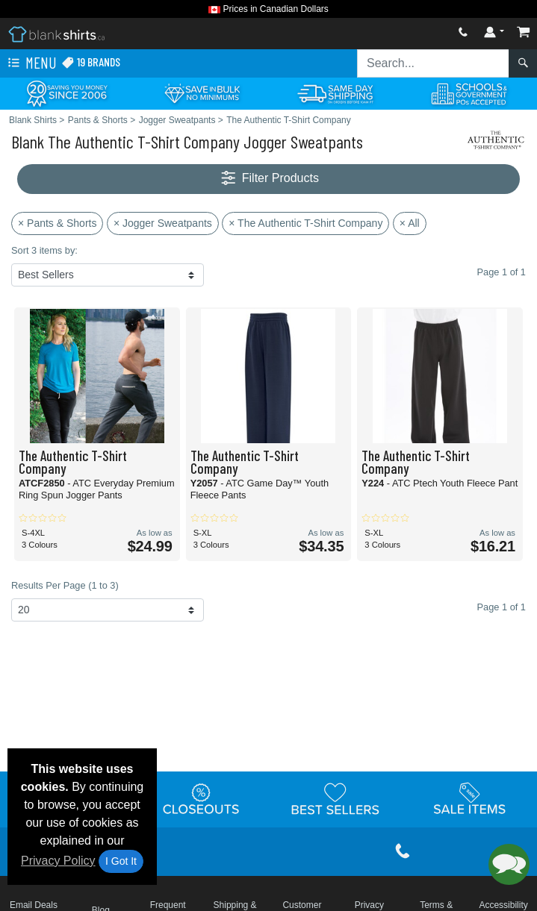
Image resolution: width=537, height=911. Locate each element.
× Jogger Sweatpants (163, 223)
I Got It (121, 861)
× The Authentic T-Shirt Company (305, 223)
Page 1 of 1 (501, 607)
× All (410, 223)
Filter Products (268, 179)
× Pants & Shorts (57, 223)
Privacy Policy (58, 860)
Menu (30, 63)
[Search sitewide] (433, 63)
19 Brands (90, 62)
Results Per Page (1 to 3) (65, 585)
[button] (509, 864)
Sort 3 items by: (44, 250)
